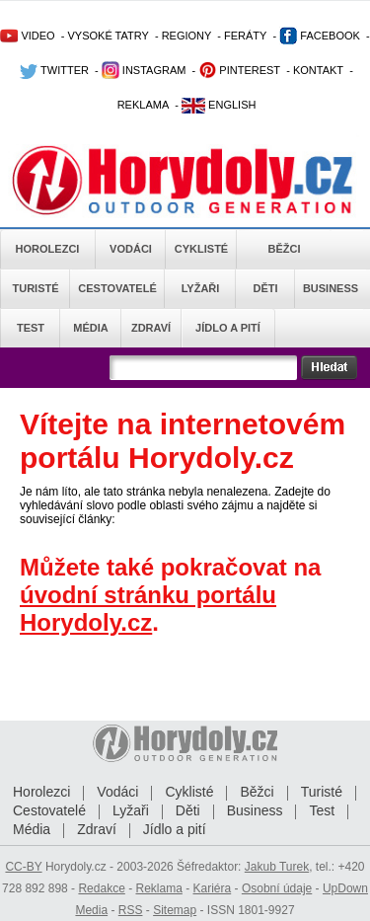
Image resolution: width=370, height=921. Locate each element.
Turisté (35, 288)
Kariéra (212, 888)
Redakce (101, 888)
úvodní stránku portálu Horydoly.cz (148, 608)
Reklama (158, 888)
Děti (265, 288)
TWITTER (54, 70)
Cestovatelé (117, 288)
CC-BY (23, 867)
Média (90, 328)
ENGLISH (219, 105)
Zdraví (151, 328)
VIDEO (27, 35)
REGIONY (187, 35)
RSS (130, 910)
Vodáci (131, 249)
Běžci (284, 249)
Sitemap (174, 910)
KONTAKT (318, 70)
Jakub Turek (277, 867)
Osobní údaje (277, 888)
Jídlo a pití (227, 328)
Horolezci (48, 249)
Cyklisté (201, 249)
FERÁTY (245, 35)
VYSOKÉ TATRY (107, 35)
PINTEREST (239, 70)
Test (30, 328)
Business (330, 288)
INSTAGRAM (144, 70)
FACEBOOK (319, 35)
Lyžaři (201, 288)
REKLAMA (143, 105)
